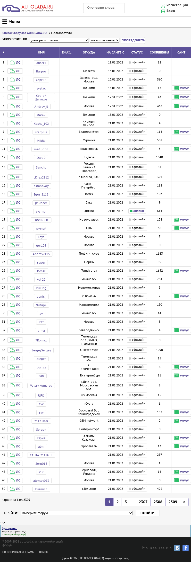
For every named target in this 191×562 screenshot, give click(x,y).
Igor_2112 (41, 194)
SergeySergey (41, 350)
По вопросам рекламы (18, 552)
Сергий (41, 80)
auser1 (41, 63)
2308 (158, 502)
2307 (143, 502)
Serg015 (41, 463)
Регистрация (177, 5)
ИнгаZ (41, 115)
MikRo (41, 141)
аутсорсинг (15, 531)
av (41, 313)
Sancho (41, 167)
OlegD (41, 158)
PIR (41, 472)
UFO (41, 395)
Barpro (41, 71)
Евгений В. (41, 220)
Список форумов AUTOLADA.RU (24, 33)
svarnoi (41, 211)
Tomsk (41, 271)
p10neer (41, 203)
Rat (41, 322)
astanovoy (41, 186)
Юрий (41, 438)
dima (41, 330)
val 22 (41, 279)
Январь (41, 305)
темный (41, 228)
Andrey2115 (41, 254)
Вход (170, 11)
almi (41, 446)
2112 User (41, 421)
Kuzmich (41, 489)
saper (41, 262)
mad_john (41, 149)
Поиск (43, 552)
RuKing (41, 288)
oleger (41, 359)
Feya (41, 237)
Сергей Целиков (41, 97)
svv (41, 412)
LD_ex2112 (41, 177)
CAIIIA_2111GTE (41, 455)
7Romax (41, 340)
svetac (41, 88)
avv (41, 404)
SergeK (41, 429)
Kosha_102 (41, 123)
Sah (41, 376)
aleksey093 (41, 480)
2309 (172, 502)
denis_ (41, 296)
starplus (41, 132)
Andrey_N (41, 106)
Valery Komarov (41, 385)
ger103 (41, 245)
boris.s (41, 367)
